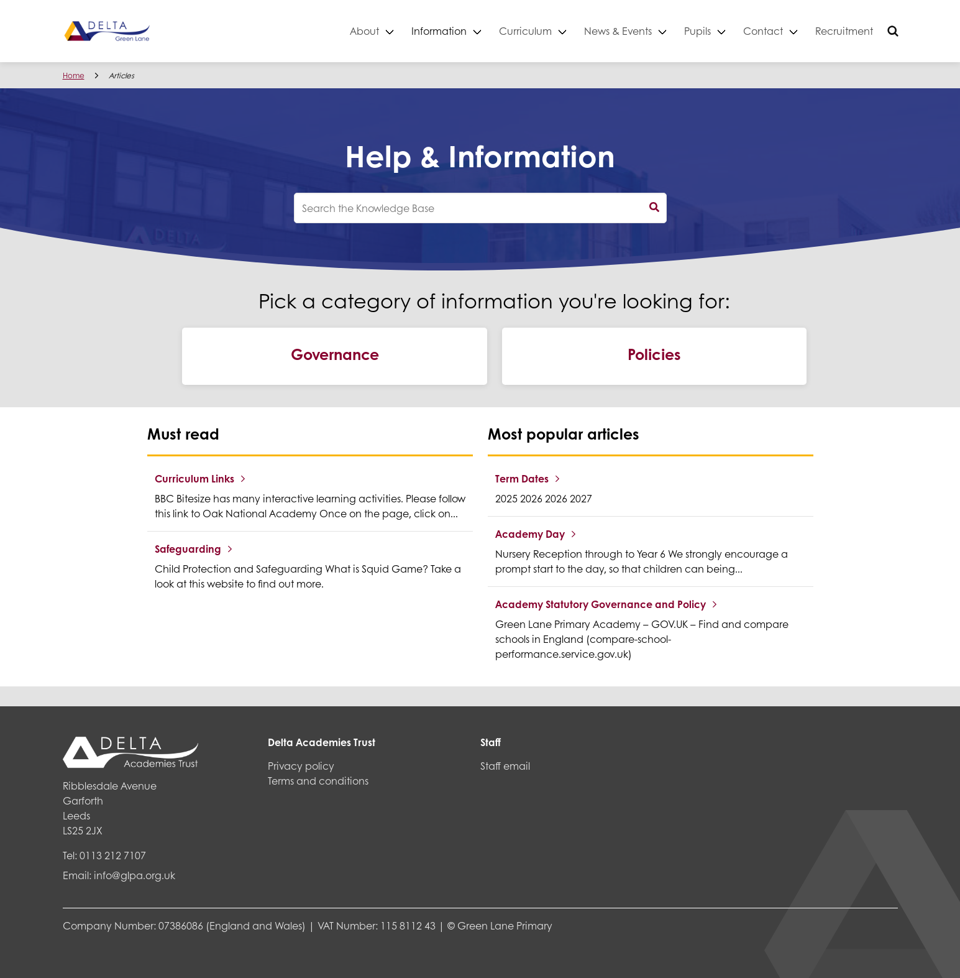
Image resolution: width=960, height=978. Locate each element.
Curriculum (525, 31)
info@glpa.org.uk (134, 875)
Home (74, 75)
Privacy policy (301, 766)
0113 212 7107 (113, 855)
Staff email (505, 766)
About (364, 31)
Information (439, 31)
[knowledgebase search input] (480, 208)
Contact (763, 31)
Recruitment (844, 31)
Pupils (697, 31)
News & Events (618, 31)
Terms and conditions (318, 780)
